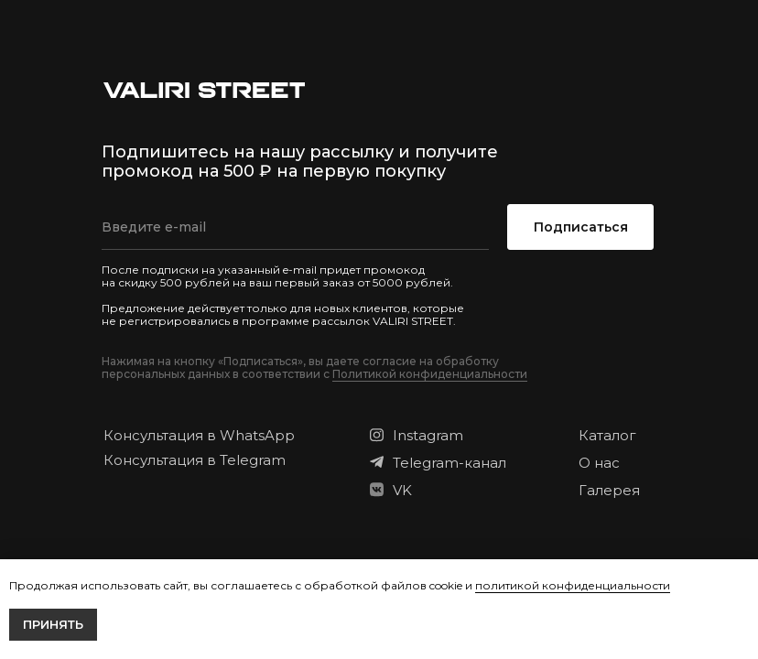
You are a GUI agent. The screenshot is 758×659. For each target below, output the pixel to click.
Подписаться (581, 227)
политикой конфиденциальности (572, 585)
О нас (599, 462)
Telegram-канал (449, 462)
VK (402, 490)
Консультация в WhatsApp (199, 435)
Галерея (609, 490)
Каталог (607, 435)
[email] (295, 227)
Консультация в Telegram (194, 460)
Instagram (428, 435)
